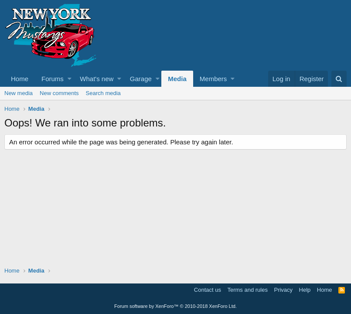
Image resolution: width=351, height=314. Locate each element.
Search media (103, 93)
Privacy (283, 290)
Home (19, 78)
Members (213, 78)
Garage (141, 78)
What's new (96, 78)
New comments (59, 93)
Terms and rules (247, 290)
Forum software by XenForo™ (175, 306)
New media (18, 93)
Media (177, 78)
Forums (52, 78)
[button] (69, 79)
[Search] (339, 79)
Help (305, 290)
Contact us (207, 290)
